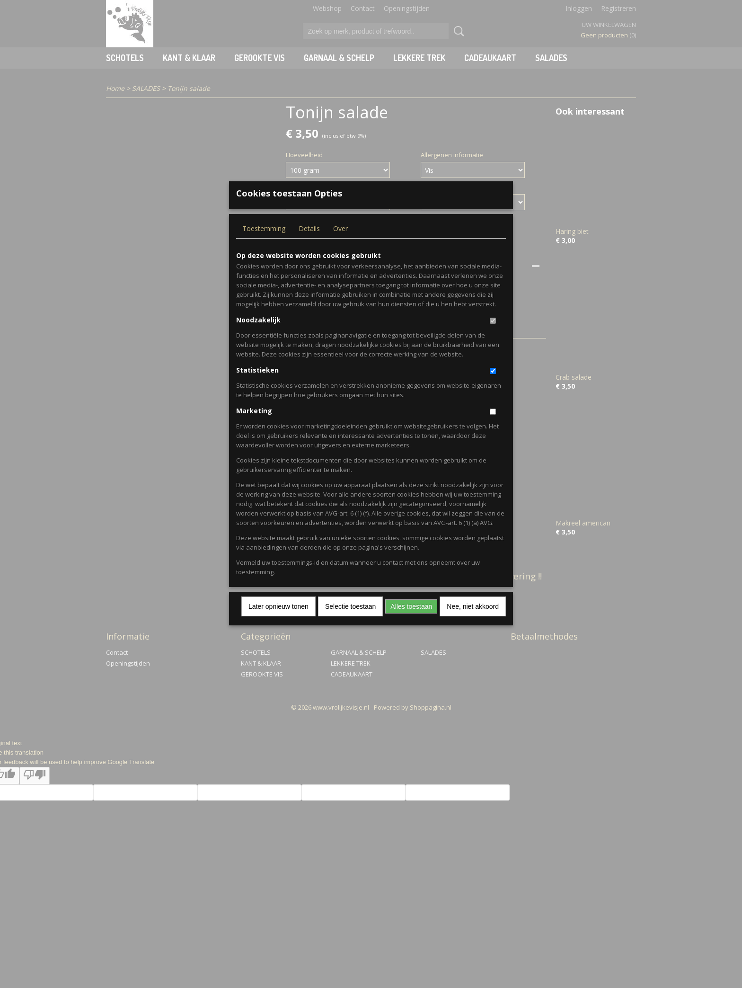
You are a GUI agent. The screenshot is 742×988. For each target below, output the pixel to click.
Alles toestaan (411, 622)
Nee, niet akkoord (473, 622)
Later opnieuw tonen (278, 622)
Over (340, 244)
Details (309, 244)
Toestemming (263, 244)
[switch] (493, 336)
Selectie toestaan (350, 622)
